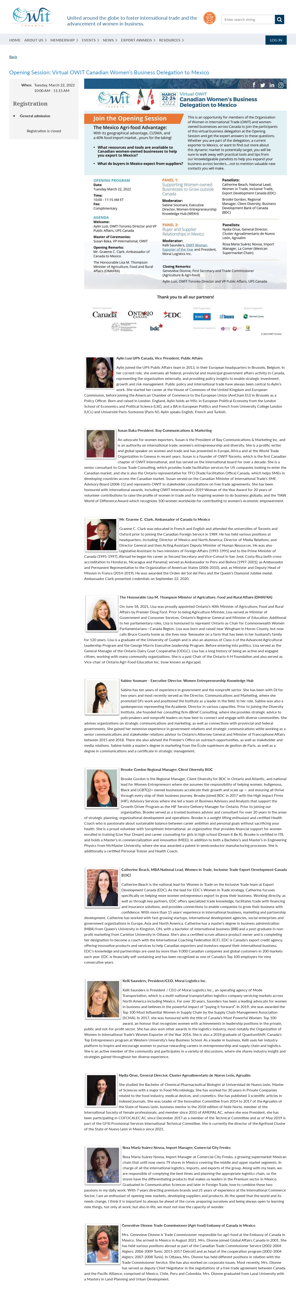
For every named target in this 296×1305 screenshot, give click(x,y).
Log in (276, 40)
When (26, 85)
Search (279, 19)
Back (13, 56)
